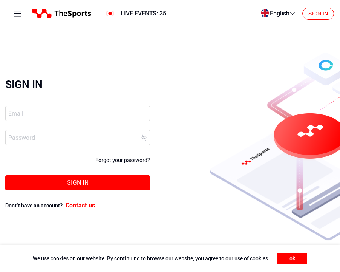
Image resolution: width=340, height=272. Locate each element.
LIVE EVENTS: (143, 13)
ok (292, 258)
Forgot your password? (122, 160)
